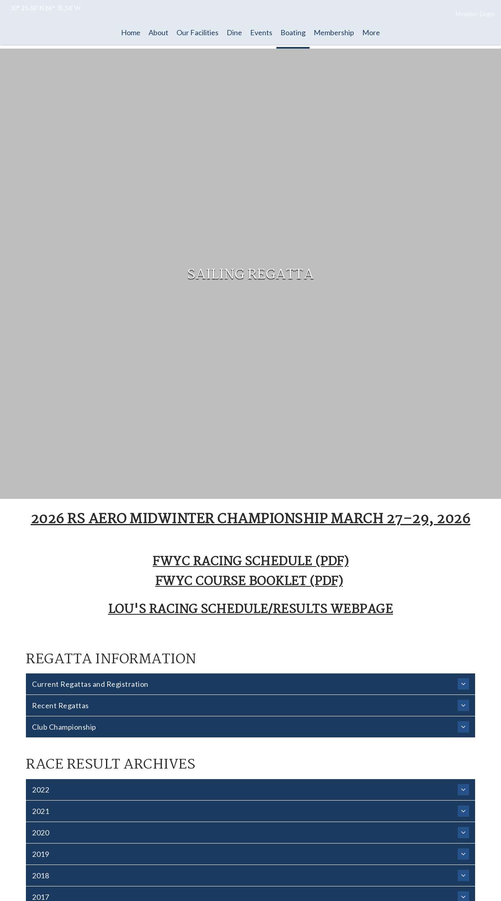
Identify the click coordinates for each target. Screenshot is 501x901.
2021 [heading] (250, 811)
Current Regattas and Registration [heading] (250, 684)
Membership (334, 32)
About (158, 32)
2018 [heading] (250, 875)
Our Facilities (197, 32)
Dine (234, 32)
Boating (293, 32)
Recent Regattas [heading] (250, 705)
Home (130, 32)
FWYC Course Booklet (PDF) (249, 582)
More (371, 32)
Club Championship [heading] (250, 727)
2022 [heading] (250, 789)
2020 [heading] (250, 832)
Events (261, 32)
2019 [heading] (250, 854)
